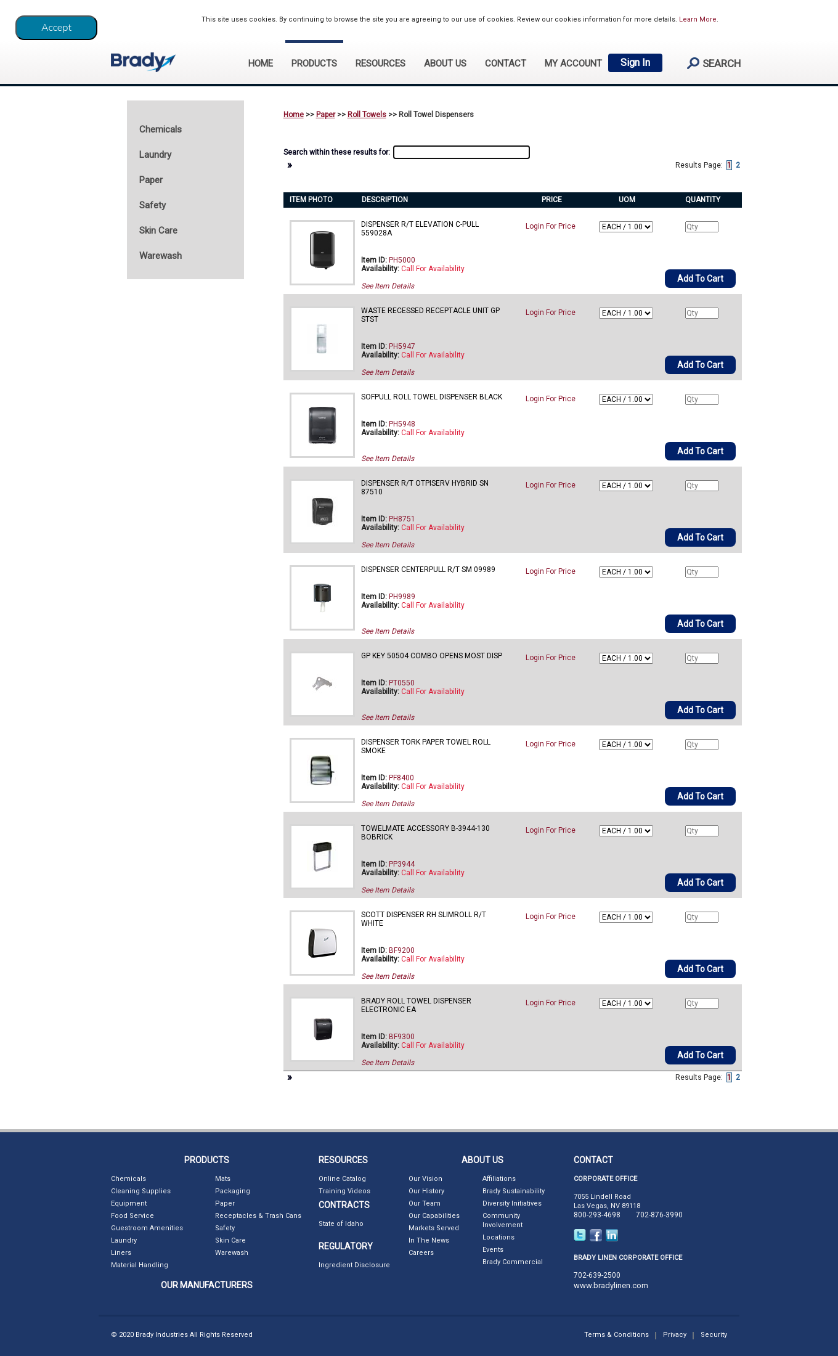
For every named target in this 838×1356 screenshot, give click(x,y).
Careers (421, 1253)
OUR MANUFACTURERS (207, 1285)
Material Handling (139, 1265)
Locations (498, 1237)
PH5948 (402, 424)
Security (714, 1335)
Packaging (232, 1191)
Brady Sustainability (513, 1191)
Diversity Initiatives (512, 1203)
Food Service (132, 1216)
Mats (222, 1179)
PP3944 (402, 864)
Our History (426, 1191)
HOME (260, 63)
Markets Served (434, 1228)
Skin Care (230, 1240)
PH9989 (402, 596)
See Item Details (387, 286)
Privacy (674, 1335)
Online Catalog (342, 1179)
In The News (429, 1240)
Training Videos (344, 1191)
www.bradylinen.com (611, 1285)
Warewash (231, 1253)
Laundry (124, 1240)
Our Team (425, 1203)
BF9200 (402, 950)
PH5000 (402, 260)
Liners (121, 1253)
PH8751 (402, 519)
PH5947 (402, 346)
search (708, 63)
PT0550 (402, 683)
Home (293, 114)
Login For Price (551, 226)
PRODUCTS (314, 63)
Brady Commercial (512, 1262)
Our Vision (425, 1179)
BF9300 (402, 1036)
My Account (573, 63)
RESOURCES (380, 63)
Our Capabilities (434, 1216)
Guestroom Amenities (147, 1228)
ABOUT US (445, 63)
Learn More (698, 19)
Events (492, 1250)
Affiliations (499, 1179)
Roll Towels (367, 114)
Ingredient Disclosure (354, 1265)
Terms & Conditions (616, 1335)
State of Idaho (341, 1224)
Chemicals (128, 1179)
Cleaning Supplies (141, 1191)
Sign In (635, 62)
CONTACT (505, 63)
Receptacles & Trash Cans (258, 1216)
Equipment (129, 1203)
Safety (225, 1228)
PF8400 (401, 778)
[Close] (56, 27)
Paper (325, 114)
